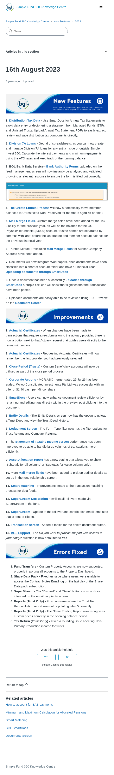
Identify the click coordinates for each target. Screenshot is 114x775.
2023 (78, 21)
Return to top (17, 684)
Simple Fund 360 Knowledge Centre (27, 21)
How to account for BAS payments (29, 704)
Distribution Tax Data (24, 120)
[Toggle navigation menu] (101, 7)
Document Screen (28, 303)
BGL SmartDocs (17, 728)
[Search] (37, 31)
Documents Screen (19, 735)
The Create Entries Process (29, 208)
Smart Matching (22, 485)
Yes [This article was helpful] (46, 657)
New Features (61, 21)
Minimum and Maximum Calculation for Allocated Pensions (46, 712)
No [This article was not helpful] (67, 657)
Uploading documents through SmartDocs (37, 272)
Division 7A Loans (22, 143)
